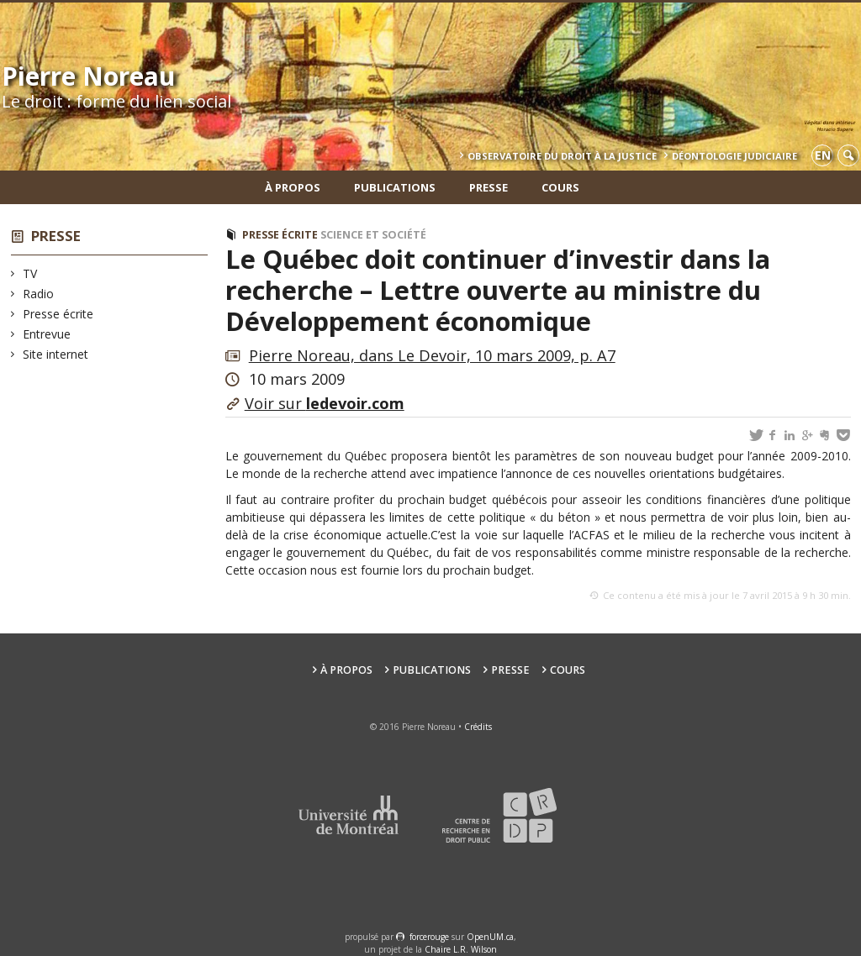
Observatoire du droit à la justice (562, 156)
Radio (39, 294)
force (429, 937)
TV (30, 273)
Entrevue (47, 334)
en (823, 155)
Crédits (478, 727)
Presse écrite (58, 314)
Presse (488, 187)
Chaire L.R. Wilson (461, 949)
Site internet (56, 354)
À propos (292, 187)
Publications (395, 187)
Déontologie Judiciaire (734, 156)
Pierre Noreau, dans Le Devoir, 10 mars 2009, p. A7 (432, 355)
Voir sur (324, 403)
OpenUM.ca (490, 937)
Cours (560, 187)
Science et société (373, 235)
